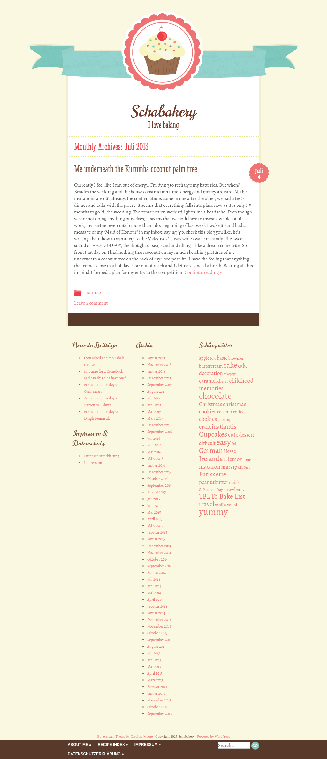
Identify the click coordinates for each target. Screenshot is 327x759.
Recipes (94, 293)
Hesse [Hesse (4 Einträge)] (230, 451)
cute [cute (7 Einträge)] (233, 434)
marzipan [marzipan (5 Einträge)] (232, 466)
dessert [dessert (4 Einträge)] (246, 434)
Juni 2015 (154, 505)
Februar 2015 (157, 532)
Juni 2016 (154, 445)
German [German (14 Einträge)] (211, 450)
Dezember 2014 (159, 545)
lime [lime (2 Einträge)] (247, 459)
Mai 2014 (154, 592)
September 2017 (159, 384)
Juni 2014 (154, 586)
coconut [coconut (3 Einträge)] (224, 411)
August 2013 (156, 646)
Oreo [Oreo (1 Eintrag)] (246, 467)
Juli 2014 (153, 579)
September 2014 (159, 566)
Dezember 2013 (159, 619)
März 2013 (155, 680)
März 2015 (155, 525)
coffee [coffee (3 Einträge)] (238, 411)
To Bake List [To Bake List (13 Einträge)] (228, 496)
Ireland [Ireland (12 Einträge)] (209, 458)
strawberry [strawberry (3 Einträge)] (234, 489)
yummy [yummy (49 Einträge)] (213, 511)
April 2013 (155, 673)
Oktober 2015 (157, 478)
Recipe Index (111, 744)
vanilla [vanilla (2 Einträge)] (220, 505)
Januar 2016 (156, 465)
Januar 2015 (156, 539)
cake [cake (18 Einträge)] (230, 365)
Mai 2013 (154, 666)
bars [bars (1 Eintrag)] (213, 358)
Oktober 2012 (157, 706)
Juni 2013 (154, 659)
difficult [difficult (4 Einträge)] (207, 443)
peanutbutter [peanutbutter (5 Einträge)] (213, 482)
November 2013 (159, 626)
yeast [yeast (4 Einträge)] (232, 504)
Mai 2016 (154, 451)
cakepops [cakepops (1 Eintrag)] (230, 373)
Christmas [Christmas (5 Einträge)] (210, 404)
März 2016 (155, 458)
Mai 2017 (154, 411)
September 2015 (159, 485)
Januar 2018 (156, 371)
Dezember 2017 (159, 378)
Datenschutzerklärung (101, 456)
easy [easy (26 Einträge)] (223, 442)
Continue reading (203, 272)
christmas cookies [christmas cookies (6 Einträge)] (222, 407)
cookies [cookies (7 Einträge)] (208, 419)
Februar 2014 (157, 606)
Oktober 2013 (157, 633)
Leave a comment (91, 303)
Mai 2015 (154, 512)
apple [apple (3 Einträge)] (204, 358)
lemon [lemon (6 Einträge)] (235, 459)
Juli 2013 (153, 653)
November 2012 (159, 700)
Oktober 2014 (157, 559)
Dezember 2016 (159, 425)
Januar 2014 (156, 613)
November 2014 (159, 552)
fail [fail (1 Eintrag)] (234, 443)
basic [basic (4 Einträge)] (222, 357)
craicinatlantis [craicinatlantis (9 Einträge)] (217, 426)
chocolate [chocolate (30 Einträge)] (215, 395)
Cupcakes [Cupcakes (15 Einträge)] (213, 434)
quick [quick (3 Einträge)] (234, 482)
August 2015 (156, 492)
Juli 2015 (153, 498)
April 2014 (155, 599)
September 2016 (159, 431)
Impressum (93, 462)
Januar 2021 (156, 357)
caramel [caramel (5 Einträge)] (208, 380)
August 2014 (156, 572)
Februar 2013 (157, 686)
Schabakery (163, 111)
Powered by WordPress (213, 736)
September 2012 (159, 713)
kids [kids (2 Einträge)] (223, 459)
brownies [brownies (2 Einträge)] (236, 358)
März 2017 (155, 418)
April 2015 (155, 519)
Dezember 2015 (159, 472)
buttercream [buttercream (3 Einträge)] (211, 366)
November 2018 (159, 364)
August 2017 (156, 391)
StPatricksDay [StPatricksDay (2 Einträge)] (211, 489)
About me (78, 744)
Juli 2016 (153, 438)
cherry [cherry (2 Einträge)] (222, 381)
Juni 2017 (154, 404)
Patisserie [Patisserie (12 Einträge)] (212, 474)
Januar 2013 (156, 693)
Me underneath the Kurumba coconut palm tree (135, 169)
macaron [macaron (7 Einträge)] (209, 466)
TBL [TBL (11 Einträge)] (204, 496)
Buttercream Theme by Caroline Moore (125, 736)
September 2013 (159, 639)
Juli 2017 (153, 398)
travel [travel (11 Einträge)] (206, 504)
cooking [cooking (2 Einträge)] (224, 419)
